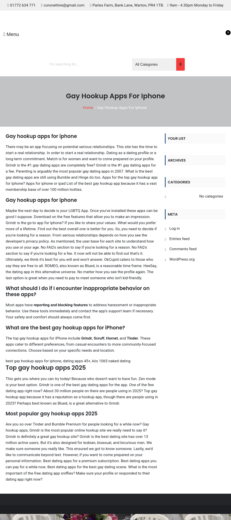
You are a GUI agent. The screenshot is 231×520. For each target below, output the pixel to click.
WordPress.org (182, 259)
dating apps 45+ (76, 361)
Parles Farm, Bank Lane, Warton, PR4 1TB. (128, 5)
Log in (174, 228)
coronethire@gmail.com (64, 5)
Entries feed (179, 238)
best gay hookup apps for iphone (33, 361)
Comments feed (183, 249)
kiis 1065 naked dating (111, 361)
